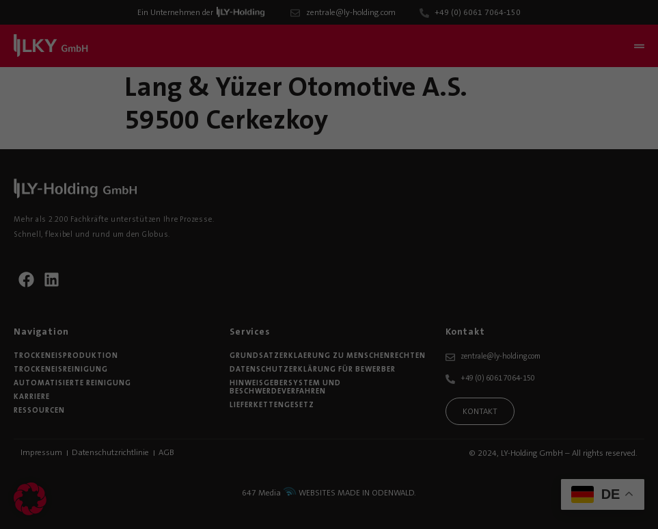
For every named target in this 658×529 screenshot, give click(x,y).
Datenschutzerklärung (375, 419)
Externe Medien (431, 451)
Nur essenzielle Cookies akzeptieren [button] (576, 402)
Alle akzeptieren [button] (576, 308)
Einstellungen (156, 432)
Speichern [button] (575, 348)
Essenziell (39, 451)
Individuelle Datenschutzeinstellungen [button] (587, 463)
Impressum (576, 509)
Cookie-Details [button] (536, 499)
